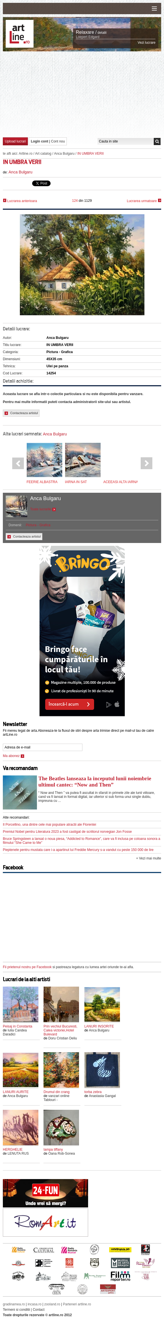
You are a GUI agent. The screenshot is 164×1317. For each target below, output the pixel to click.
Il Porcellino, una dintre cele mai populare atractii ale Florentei (49, 825)
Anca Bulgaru (64, 154)
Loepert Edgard (87, 37)
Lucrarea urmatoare (144, 201)
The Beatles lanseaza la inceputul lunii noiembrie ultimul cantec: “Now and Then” (94, 781)
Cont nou (58, 141)
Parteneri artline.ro (77, 1304)
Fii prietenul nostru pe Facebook (27, 967)
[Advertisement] (83, 94)
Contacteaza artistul (21, 413)
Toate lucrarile (43, 509)
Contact (38, 1310)
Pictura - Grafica (38, 525)
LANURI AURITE (16, 1092)
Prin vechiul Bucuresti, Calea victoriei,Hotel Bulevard (60, 1030)
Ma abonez (13, 756)
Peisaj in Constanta (17, 1026)
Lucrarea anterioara (20, 201)
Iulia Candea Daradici (15, 1032)
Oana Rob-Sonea (61, 1153)
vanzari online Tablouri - (56, 1098)
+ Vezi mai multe (148, 858)
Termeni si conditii (16, 1310)
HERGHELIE (12, 1150)
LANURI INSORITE (99, 1026)
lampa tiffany (53, 1150)
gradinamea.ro (14, 1304)
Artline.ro (25, 154)
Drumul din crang (56, 1092)
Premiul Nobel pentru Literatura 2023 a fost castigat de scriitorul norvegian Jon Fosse (67, 832)
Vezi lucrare (146, 43)
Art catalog (43, 154)
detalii (101, 33)
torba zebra (93, 1092)
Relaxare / (86, 32)
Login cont (39, 141)
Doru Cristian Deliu (62, 1038)
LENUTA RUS (18, 1153)
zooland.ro (52, 1304)
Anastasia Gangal (102, 1096)
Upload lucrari (15, 141)
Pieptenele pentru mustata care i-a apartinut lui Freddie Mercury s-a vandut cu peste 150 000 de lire (78, 850)
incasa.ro (34, 1304)
